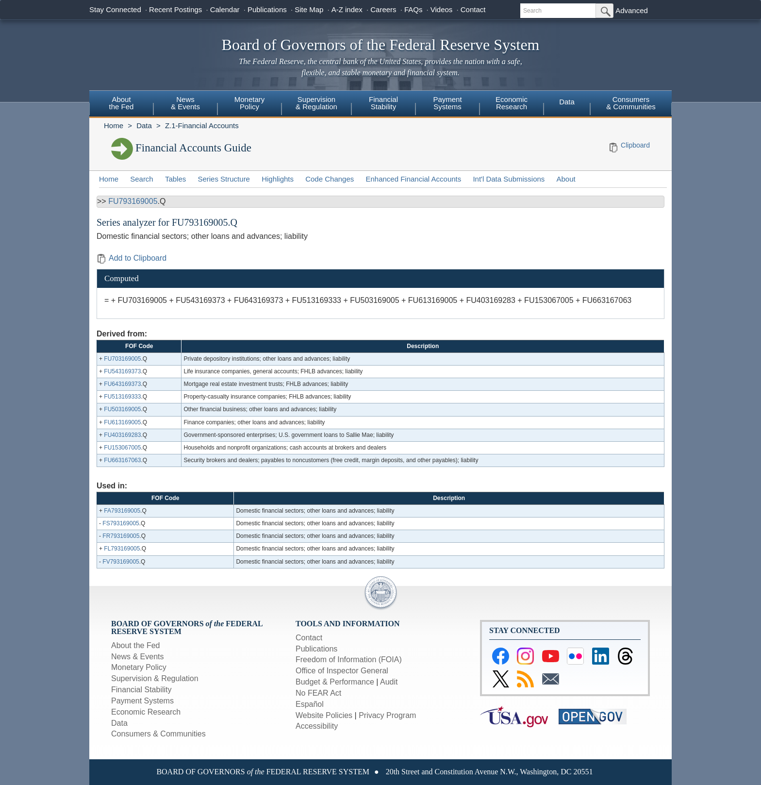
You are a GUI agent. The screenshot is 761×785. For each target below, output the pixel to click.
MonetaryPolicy (249, 103)
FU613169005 (122, 422)
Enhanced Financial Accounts (413, 179)
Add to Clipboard (131, 258)
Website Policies (324, 715)
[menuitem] (121, 104)
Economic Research (146, 712)
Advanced (631, 10)
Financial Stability (141, 689)
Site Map (309, 9)
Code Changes (329, 179)
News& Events (185, 103)
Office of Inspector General (342, 671)
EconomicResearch (512, 103)
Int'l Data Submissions (509, 179)
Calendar (225, 9)
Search (141, 179)
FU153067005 (122, 447)
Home (113, 125)
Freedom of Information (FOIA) (349, 659)
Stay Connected (115, 9)
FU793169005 (132, 201)
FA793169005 (122, 510)
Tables (175, 179)
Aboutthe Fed (121, 103)
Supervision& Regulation (316, 103)
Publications (267, 9)
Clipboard (635, 145)
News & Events (137, 656)
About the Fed (135, 645)
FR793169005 (120, 536)
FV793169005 (120, 561)
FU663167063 (122, 460)
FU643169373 (122, 384)
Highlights (278, 179)
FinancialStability (383, 103)
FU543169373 (122, 371)
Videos (441, 9)
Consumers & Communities (631, 103)
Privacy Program (387, 715)
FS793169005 (120, 523)
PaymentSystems (447, 103)
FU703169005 (122, 358)
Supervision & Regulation (155, 678)
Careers (383, 9)
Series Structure (224, 179)
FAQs (413, 9)
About (566, 179)
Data (567, 102)
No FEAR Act (318, 693)
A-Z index (347, 9)
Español (310, 704)
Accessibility (317, 726)
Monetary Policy (138, 667)
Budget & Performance (335, 682)
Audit (388, 682)
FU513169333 (122, 396)
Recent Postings (175, 9)
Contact (473, 9)
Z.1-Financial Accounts (202, 125)
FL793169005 (122, 548)
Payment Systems (142, 701)
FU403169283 (122, 435)
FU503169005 (122, 409)
